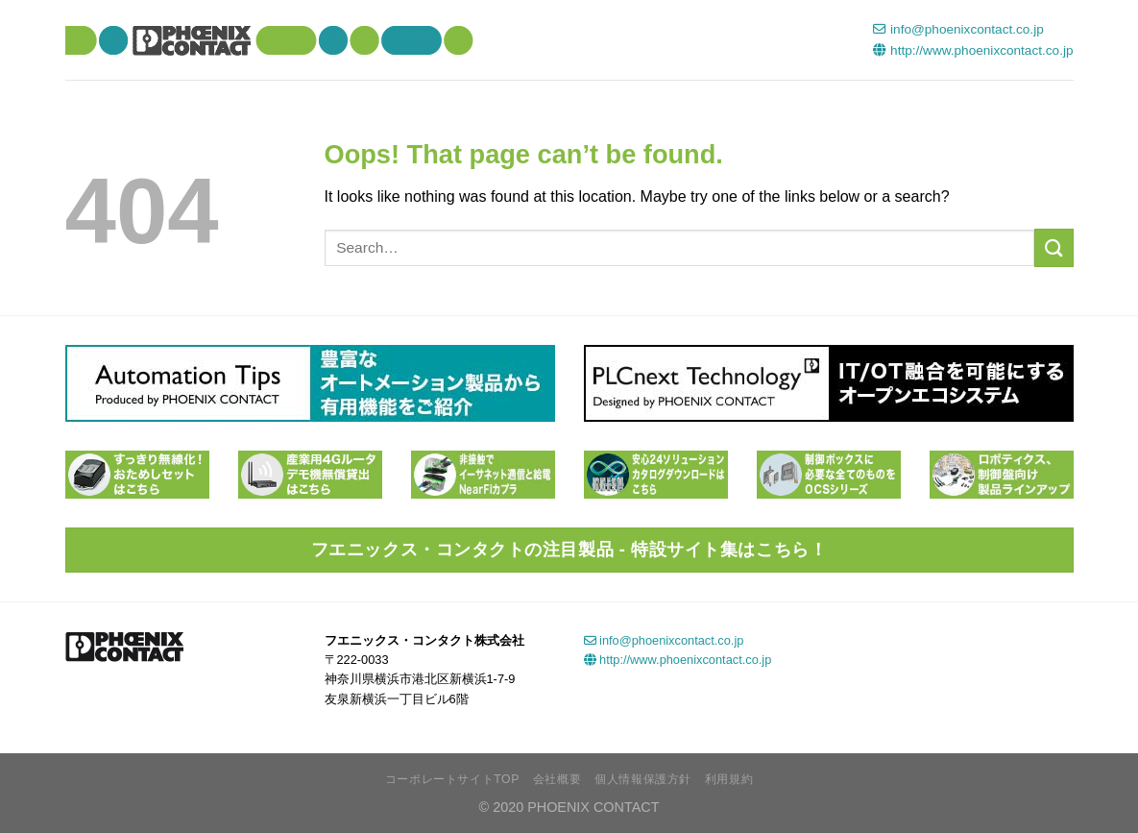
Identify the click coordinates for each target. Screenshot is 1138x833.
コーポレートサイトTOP (452, 779)
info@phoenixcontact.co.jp (958, 29)
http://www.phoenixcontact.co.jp (973, 50)
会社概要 (557, 779)
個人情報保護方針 (642, 779)
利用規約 (729, 779)
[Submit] (1053, 247)
